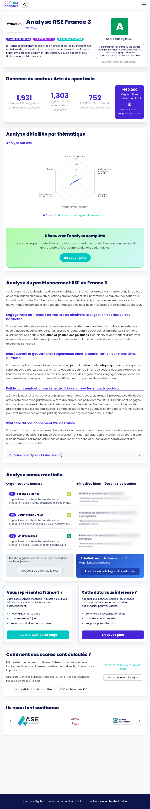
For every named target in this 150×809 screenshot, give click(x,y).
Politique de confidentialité (65, 801)
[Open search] (25, 5)
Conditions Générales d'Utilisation (107, 801)
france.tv (31, 27)
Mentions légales (33, 801)
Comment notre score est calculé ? (119, 62)
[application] (75, 182)
